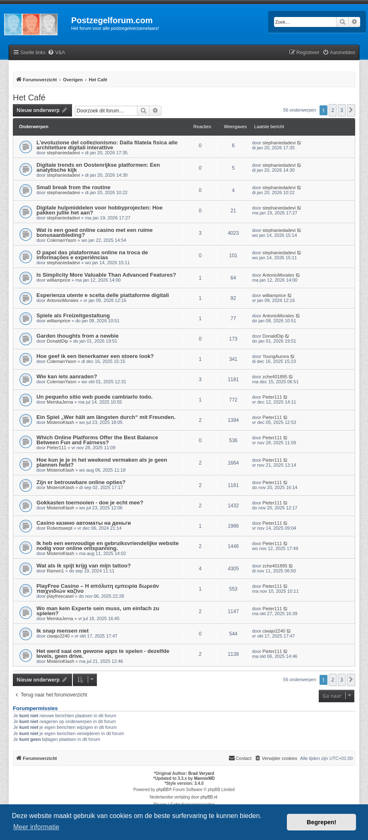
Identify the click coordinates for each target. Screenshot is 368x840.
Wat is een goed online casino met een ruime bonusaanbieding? (94, 232)
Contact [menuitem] (240, 758)
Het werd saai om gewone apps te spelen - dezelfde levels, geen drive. (102, 653)
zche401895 (274, 376)
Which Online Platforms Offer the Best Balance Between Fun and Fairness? (97, 440)
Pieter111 (272, 396)
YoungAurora (275, 356)
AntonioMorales (278, 275)
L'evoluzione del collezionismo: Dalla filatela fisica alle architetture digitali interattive (107, 145)
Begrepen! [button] (321, 822)
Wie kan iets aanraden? (66, 376)
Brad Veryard (201, 773)
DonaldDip (57, 340)
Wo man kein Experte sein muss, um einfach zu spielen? (97, 610)
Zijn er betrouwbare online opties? (80, 482)
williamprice (58, 280)
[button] (351, 110)
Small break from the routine (73, 187)
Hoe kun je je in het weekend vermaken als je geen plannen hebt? (101, 462)
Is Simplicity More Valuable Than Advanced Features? (106, 275)
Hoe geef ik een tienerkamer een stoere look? (95, 356)
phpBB (162, 789)
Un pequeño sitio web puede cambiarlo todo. (94, 397)
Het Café (29, 97)
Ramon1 (55, 570)
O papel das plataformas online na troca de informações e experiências (92, 255)
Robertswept (59, 528)
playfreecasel (60, 596)
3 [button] (341, 110)
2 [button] (332, 110)
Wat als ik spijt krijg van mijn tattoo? (83, 565)
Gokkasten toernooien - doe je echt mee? (89, 502)
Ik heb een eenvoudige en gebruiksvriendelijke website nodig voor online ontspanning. (107, 545)
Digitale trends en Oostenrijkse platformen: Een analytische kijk (98, 167)
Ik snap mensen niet (62, 631)
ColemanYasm (61, 240)
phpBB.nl (208, 797)
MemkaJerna (60, 401)
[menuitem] (56, 52)
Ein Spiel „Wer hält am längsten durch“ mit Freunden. (106, 417)
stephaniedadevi (63, 152)
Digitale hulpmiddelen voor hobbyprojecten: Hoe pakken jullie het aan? (99, 210)
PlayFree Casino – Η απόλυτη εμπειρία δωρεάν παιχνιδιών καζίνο (97, 588)
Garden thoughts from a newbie (77, 336)
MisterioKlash (60, 422)
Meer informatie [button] (36, 826)
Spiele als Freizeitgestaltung (73, 315)
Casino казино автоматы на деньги (83, 523)
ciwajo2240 (58, 635)
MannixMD (204, 778)
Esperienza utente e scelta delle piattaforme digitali (102, 295)
